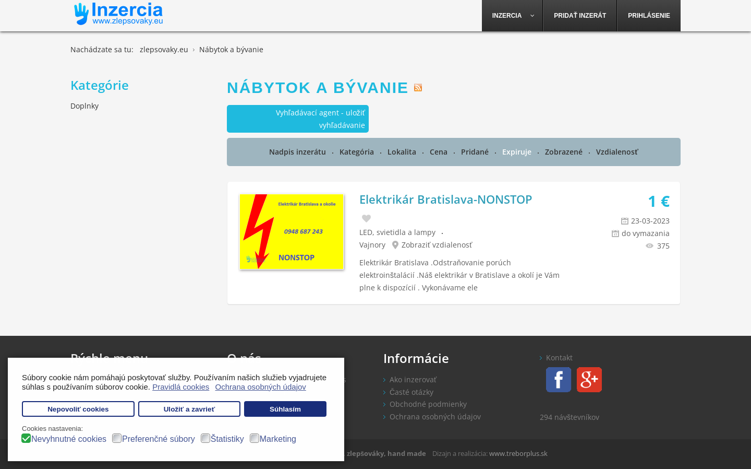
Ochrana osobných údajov (435, 416)
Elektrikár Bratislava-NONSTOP (445, 199)
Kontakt (559, 357)
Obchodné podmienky (428, 404)
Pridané (476, 152)
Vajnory (372, 245)
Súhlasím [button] (285, 409)
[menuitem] (512, 15)
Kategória (358, 152)
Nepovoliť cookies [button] (78, 409)
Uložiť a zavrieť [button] (189, 409)
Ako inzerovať (413, 379)
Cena (440, 152)
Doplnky (84, 106)
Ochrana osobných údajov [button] (260, 386)
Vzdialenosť (617, 152)
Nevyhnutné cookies (68, 439)
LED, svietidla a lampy (397, 232)
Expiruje (518, 152)
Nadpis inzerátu (298, 152)
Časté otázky (411, 392)
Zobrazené (565, 152)
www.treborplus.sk (518, 453)
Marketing (278, 439)
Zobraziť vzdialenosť (437, 245)
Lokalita (402, 152)
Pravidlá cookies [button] (180, 386)
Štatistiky (227, 439)
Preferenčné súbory (158, 439)
